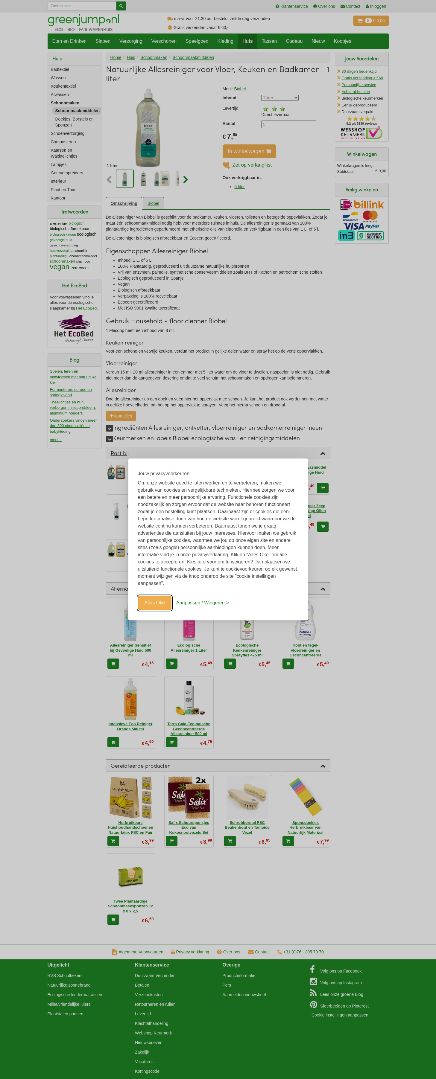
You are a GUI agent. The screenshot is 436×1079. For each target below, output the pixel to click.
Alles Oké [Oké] (155, 602)
